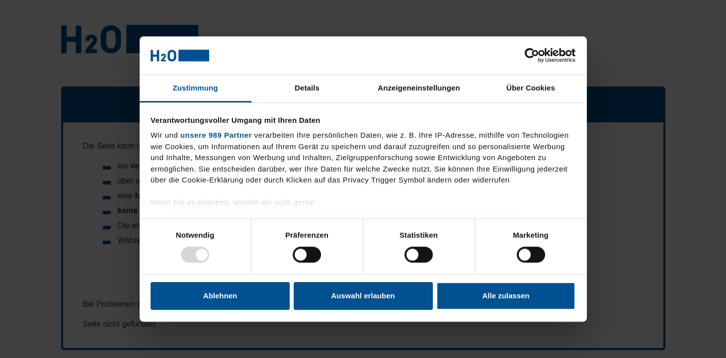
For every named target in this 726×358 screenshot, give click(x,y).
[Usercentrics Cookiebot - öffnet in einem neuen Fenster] (531, 55)
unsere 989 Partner (216, 135)
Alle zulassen (505, 295)
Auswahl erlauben (363, 295)
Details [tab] (307, 88)
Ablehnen (220, 295)
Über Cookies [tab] (530, 88)
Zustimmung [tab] (195, 88)
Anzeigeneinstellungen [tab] (419, 88)
